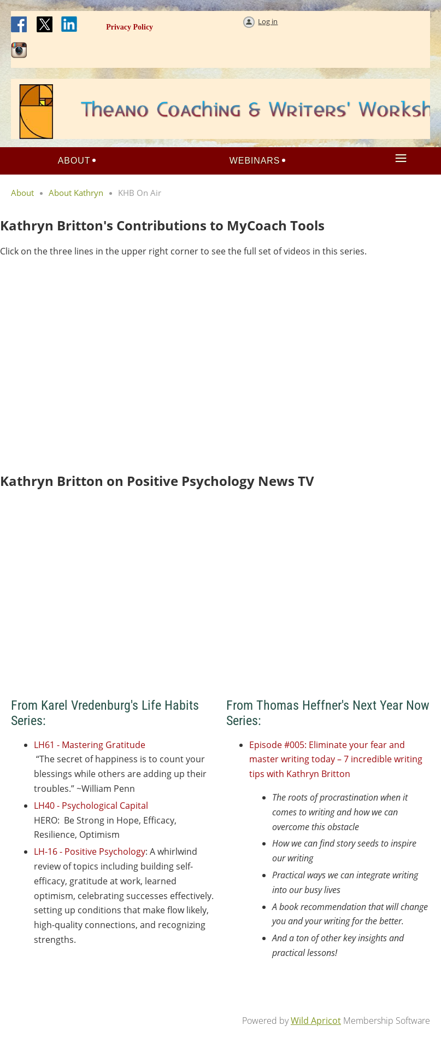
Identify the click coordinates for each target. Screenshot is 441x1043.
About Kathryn (76, 192)
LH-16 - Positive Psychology (89, 851)
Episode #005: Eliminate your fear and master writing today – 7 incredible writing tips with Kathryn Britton (335, 759)
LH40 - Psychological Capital (91, 805)
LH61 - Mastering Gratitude (89, 745)
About (22, 192)
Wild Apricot (316, 1021)
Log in (268, 21)
